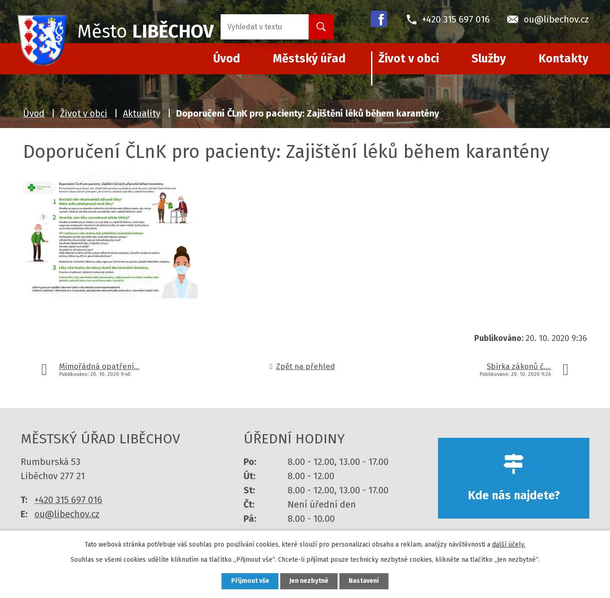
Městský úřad (309, 59)
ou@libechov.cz (67, 514)
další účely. (508, 544)
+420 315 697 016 (68, 499)
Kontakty (563, 59)
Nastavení (364, 581)
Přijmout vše (249, 581)
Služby (488, 59)
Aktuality (142, 113)
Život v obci (408, 59)
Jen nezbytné (308, 581)
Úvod (33, 113)
